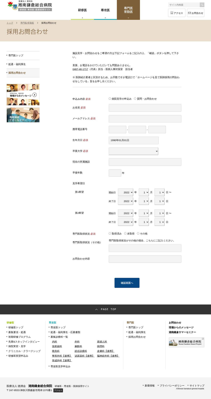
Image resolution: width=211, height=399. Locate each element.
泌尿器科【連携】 (84, 355)
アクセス (178, 13)
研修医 (10, 322)
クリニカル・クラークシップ (24, 351)
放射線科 (57, 346)
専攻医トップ (58, 327)
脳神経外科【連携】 (108, 355)
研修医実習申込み (18, 355)
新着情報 (150, 385)
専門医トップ (15, 55)
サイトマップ (197, 385)
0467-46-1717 (80, 69)
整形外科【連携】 (62, 355)
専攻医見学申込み (60, 366)
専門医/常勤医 (27, 23)
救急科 (56, 351)
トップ (10, 23)
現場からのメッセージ (181, 327)
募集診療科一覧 (59, 336)
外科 (77, 341)
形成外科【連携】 (62, 360)
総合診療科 (81, 351)
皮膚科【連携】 (105, 351)
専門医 (130, 322)
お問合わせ (197, 13)
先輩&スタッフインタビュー (24, 341)
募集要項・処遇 (17, 332)
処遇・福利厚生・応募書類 (65, 332)
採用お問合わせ (17, 72)
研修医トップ (15, 327)
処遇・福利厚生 (17, 64)
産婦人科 (102, 341)
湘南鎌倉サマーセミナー (182, 332)
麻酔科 (78, 346)
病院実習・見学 (17, 346)
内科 (54, 341)
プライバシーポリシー (172, 385)
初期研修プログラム (19, 336)
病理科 (101, 346)
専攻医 (52, 322)
